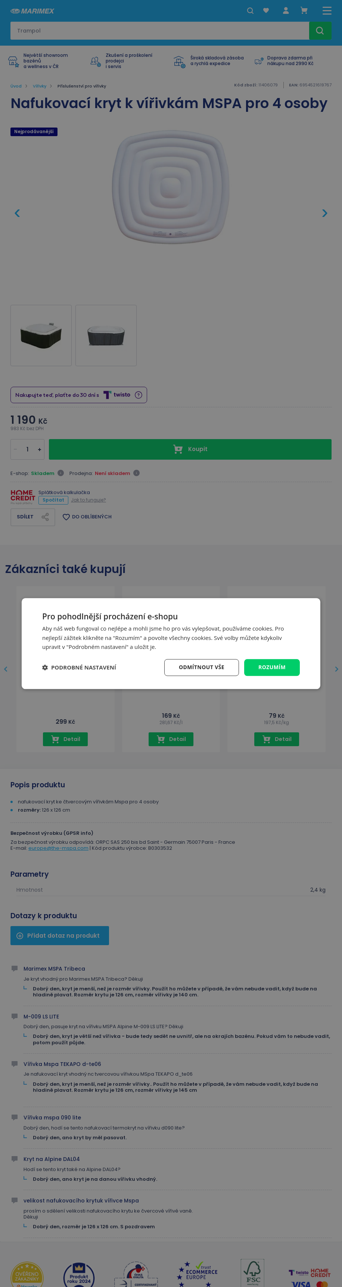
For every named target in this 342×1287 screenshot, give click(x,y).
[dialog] (171, 643)
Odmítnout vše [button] (201, 667)
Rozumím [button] (272, 667)
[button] (79, 668)
